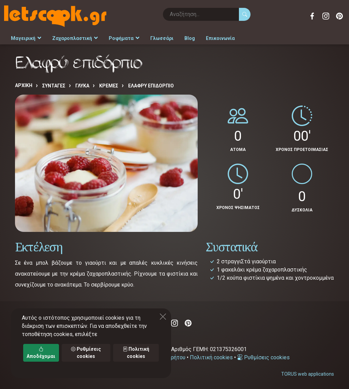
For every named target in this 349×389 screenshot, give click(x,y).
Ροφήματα (124, 38)
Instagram (325, 16)
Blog (189, 38)
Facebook (312, 16)
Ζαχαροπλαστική (75, 38)
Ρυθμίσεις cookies (263, 357)
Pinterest (339, 16)
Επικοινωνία (220, 38)
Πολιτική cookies (211, 357)
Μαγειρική (26, 38)
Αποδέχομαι (41, 352)
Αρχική (23, 85)
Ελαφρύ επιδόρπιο (151, 85)
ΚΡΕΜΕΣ (108, 85)
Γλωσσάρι (161, 38)
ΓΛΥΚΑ (82, 85)
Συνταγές (53, 85)
